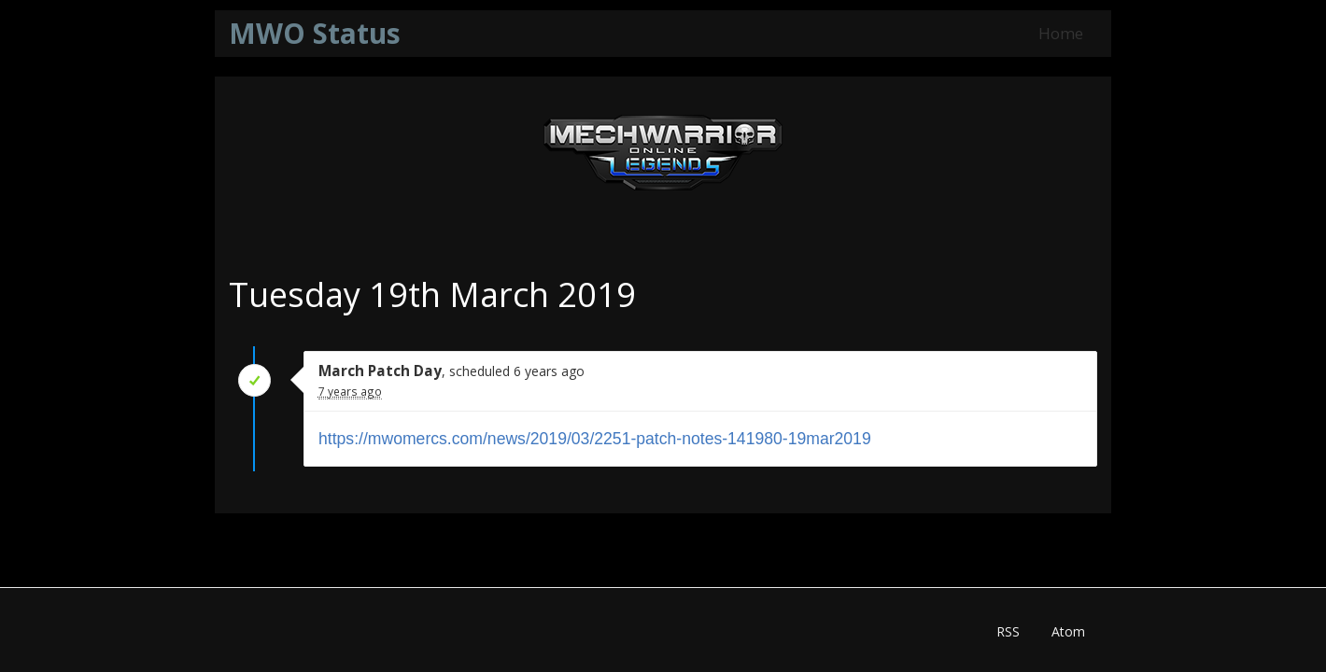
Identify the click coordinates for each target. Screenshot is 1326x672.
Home (1060, 33)
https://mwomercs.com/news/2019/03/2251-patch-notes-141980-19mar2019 (594, 438)
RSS (1008, 631)
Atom (1068, 631)
